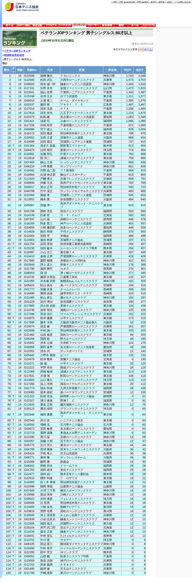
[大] (150, 49)
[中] (146, 49)
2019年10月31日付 (14, 55)
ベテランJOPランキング (17, 50)
